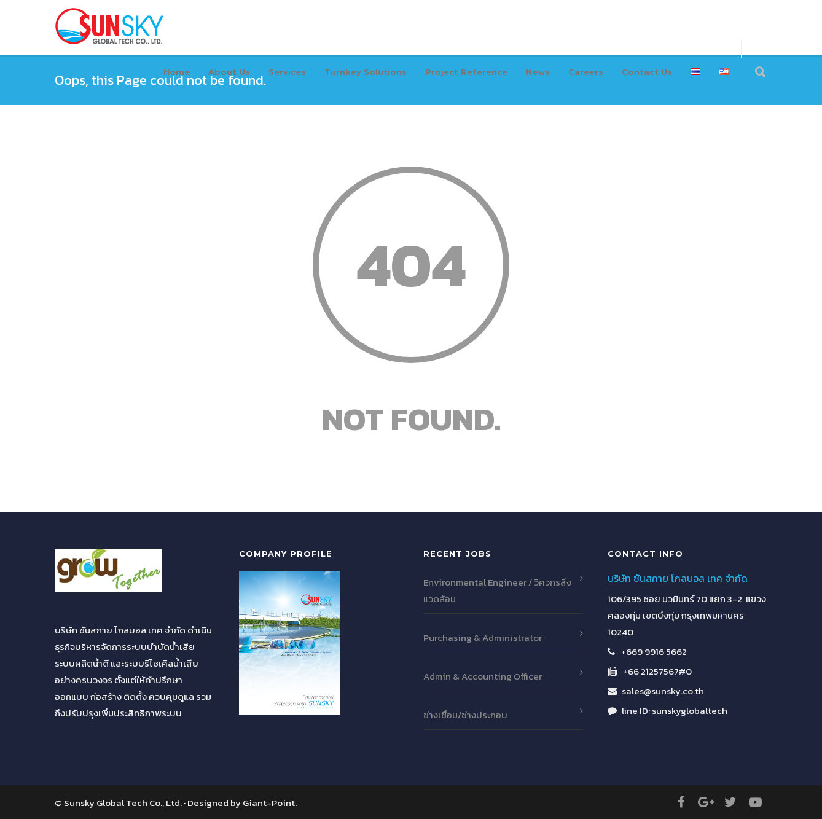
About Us (229, 72)
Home (176, 72)
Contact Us (647, 72)
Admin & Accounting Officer (482, 676)
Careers (585, 72)
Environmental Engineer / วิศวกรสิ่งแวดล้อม (497, 590)
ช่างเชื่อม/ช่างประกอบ (465, 715)
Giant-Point (269, 803)
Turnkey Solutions (365, 72)
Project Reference (466, 72)
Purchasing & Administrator (482, 637)
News (538, 72)
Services (287, 72)
